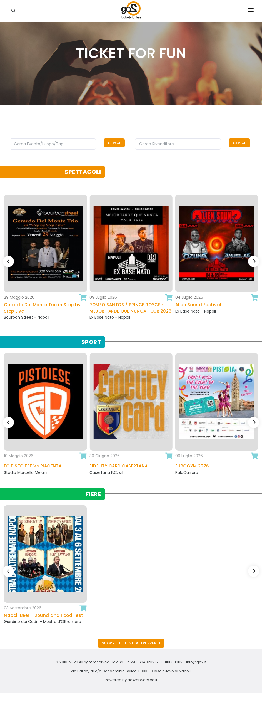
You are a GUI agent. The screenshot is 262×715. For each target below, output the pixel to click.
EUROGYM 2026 (192, 466)
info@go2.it (196, 662)
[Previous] (8, 261)
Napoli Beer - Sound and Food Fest (43, 615)
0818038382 (172, 662)
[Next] (253, 261)
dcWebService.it (142, 679)
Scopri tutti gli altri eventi (131, 643)
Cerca (114, 142)
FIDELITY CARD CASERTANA (118, 466)
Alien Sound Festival (198, 305)
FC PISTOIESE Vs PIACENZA (33, 466)
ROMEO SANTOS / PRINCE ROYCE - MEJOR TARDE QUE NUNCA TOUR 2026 (130, 308)
